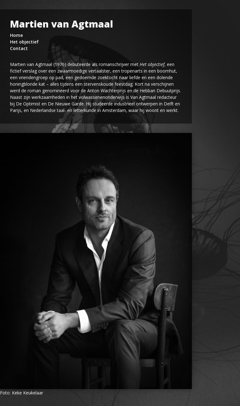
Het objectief (24, 42)
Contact (19, 48)
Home (16, 35)
